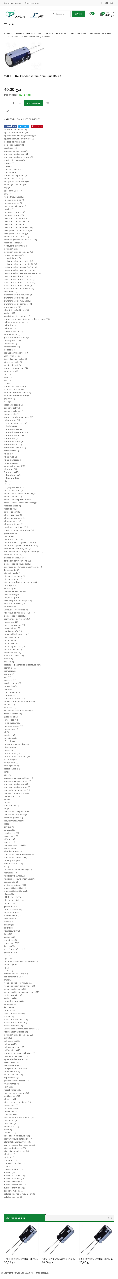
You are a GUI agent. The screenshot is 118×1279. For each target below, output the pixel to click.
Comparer (48, 103)
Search (78, 14)
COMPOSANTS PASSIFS (55, 33)
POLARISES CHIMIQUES (100, 33)
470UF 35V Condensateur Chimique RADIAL (21, 1258)
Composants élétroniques (27, 33)
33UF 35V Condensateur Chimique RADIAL (96, 1258)
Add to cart (33, 103)
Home (7, 33)
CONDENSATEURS (78, 33)
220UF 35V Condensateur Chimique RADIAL (59, 1258)
